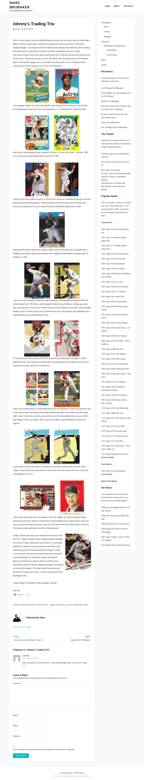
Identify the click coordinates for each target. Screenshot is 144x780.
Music (106, 24)
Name (16, 713)
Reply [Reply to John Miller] (24, 663)
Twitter (104, 62)
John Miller (26, 653)
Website (16, 734)
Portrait (107, 29)
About (118, 5)
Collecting (23, 602)
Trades (85, 602)
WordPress (86, 773)
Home (108, 5)
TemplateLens (69, 773)
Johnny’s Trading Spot (74, 602)
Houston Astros (60, 602)
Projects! (129, 5)
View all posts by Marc (22, 625)
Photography (106, 20)
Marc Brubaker (26, 4)
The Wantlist (111, 48)
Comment (17, 681)
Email (15, 723)
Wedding (107, 34)
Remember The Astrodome (37, 602)
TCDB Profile (112, 52)
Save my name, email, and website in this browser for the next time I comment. (44, 747)
